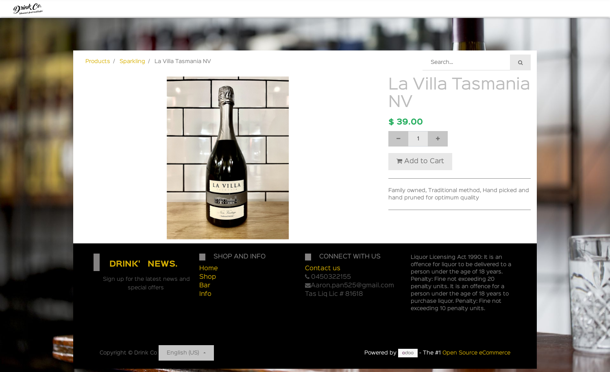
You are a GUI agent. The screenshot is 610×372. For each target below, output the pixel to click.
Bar (204, 286)
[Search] (520, 62)
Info (205, 294)
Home (208, 268)
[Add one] (438, 139)
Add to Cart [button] (420, 161)
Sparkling (132, 61)
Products (97, 61)
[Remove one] (398, 139)
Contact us (322, 268)
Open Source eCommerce (476, 352)
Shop (207, 277)
